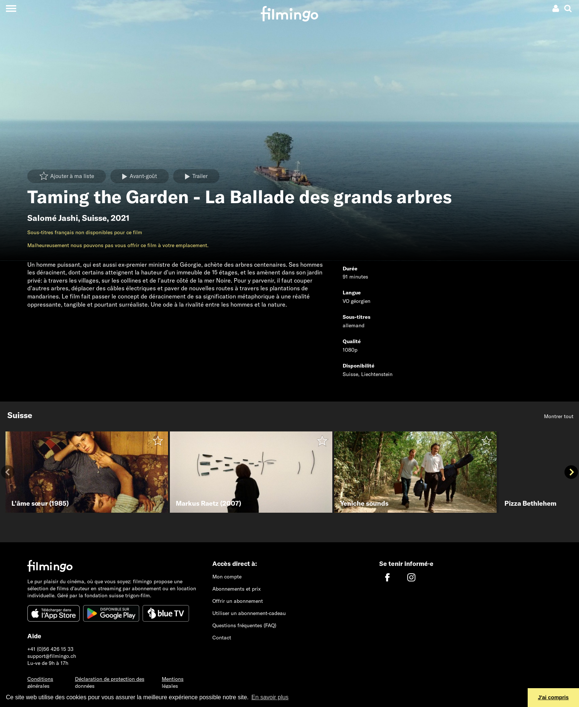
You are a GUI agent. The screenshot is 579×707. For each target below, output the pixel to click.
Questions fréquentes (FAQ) (244, 625)
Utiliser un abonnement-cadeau (249, 613)
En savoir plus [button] (270, 697)
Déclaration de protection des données (109, 682)
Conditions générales (40, 682)
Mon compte (226, 576)
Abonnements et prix (236, 588)
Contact (221, 637)
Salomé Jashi (52, 218)
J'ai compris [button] (553, 697)
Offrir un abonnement (237, 601)
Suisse (94, 218)
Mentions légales (173, 682)
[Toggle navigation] (11, 8)
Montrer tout (558, 416)
